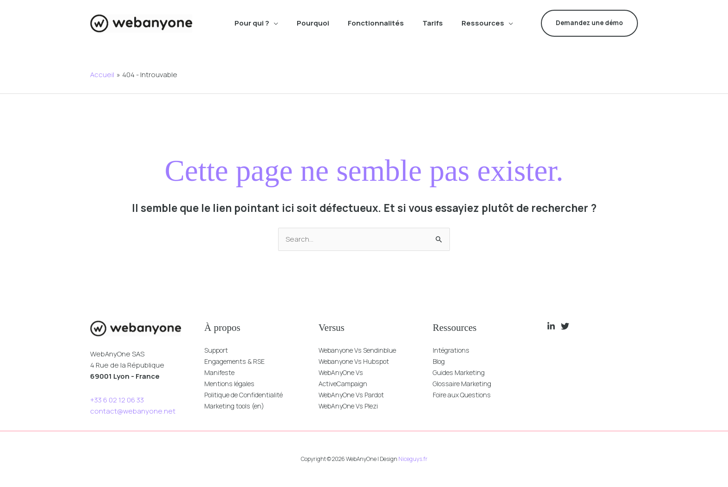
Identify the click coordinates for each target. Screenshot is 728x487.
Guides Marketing (461, 372)
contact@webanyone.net (133, 411)
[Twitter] (565, 326)
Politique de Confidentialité (248, 395)
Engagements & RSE (237, 361)
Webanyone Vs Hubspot (358, 361)
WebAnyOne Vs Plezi (351, 406)
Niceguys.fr (413, 459)
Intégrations (453, 350)
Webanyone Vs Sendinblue (362, 350)
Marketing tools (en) (237, 406)
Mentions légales (232, 383)
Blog (440, 361)
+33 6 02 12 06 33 (117, 400)
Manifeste (221, 372)
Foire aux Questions (465, 395)
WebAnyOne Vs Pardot (354, 395)
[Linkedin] (551, 326)
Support (217, 350)
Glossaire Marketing (465, 383)
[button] (273, 23)
